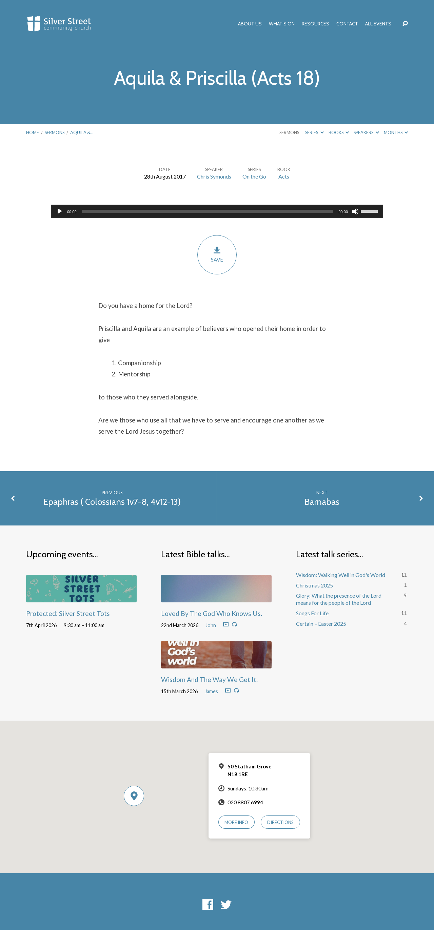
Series (314, 132)
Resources (315, 23)
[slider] (207, 211)
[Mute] (355, 211)
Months (396, 132)
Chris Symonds (214, 176)
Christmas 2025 (314, 585)
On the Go (254, 176)
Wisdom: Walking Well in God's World (340, 575)
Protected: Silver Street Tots (68, 613)
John (210, 625)
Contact (347, 23)
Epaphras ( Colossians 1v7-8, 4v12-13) (112, 501)
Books (339, 132)
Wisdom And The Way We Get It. (209, 679)
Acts (283, 176)
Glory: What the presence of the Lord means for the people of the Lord (338, 599)
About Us (250, 23)
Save (217, 254)
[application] (217, 211)
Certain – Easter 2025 (321, 623)
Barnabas (321, 501)
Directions (280, 822)
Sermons (54, 132)
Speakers (366, 132)
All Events (378, 23)
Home (32, 132)
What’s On (282, 23)
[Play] (59, 211)
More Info (236, 822)
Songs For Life (312, 613)
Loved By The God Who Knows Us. (211, 613)
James (211, 691)
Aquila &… (81, 132)
